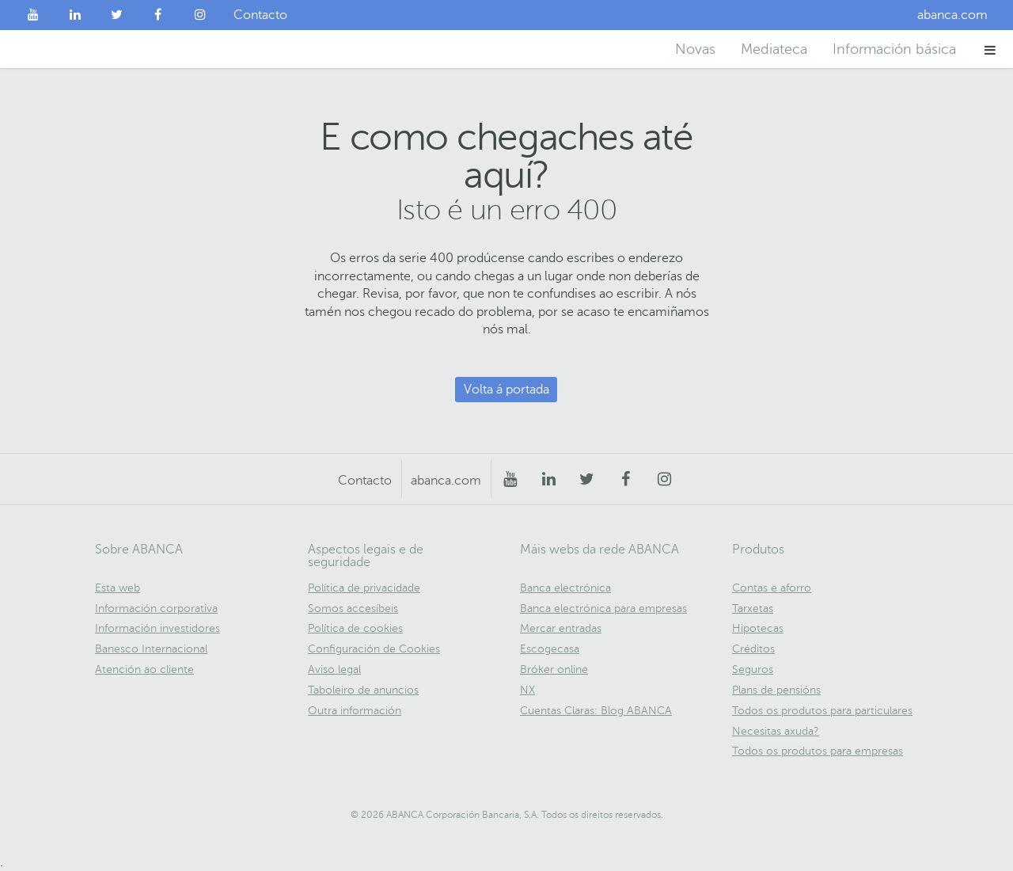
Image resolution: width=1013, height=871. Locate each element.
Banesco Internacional (151, 649)
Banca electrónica (565, 588)
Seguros (752, 669)
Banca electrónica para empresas (603, 608)
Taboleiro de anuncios (363, 690)
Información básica (894, 49)
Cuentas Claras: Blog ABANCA (596, 711)
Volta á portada (506, 389)
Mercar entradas (560, 628)
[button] (990, 49)
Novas (695, 49)
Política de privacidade (364, 588)
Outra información (354, 711)
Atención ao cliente (144, 669)
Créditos (753, 649)
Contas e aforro (771, 588)
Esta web (117, 588)
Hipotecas (757, 628)
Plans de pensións (776, 690)
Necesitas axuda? (775, 731)
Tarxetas (752, 608)
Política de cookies (355, 628)
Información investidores (157, 628)
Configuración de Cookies (374, 649)
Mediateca (774, 49)
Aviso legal (334, 669)
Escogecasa (549, 649)
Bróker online (554, 669)
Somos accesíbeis (353, 608)
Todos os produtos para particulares (822, 711)
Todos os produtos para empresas (817, 751)
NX (527, 690)
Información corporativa (156, 608)
